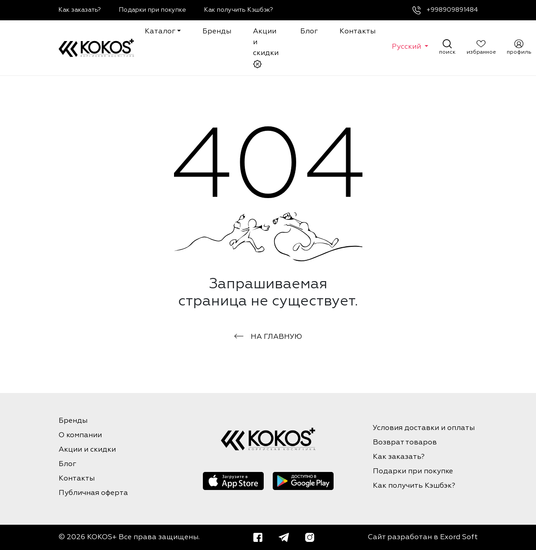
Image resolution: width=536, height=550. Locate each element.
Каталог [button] (160, 31)
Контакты (357, 31)
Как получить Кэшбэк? (238, 10)
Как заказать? (80, 10)
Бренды (216, 31)
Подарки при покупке (152, 10)
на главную (268, 337)
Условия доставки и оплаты (424, 428)
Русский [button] (407, 47)
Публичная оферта (93, 493)
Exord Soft (459, 537)
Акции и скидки (266, 48)
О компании (80, 435)
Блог (309, 31)
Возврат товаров (405, 442)
